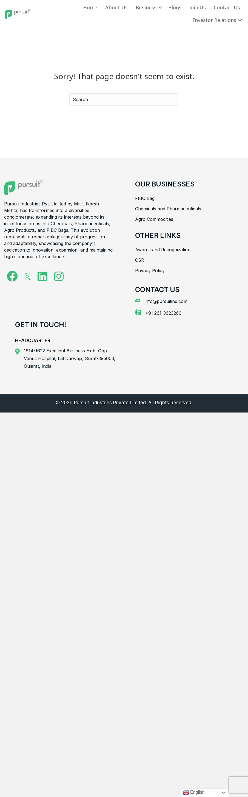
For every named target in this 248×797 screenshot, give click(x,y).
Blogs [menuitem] (174, 7)
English (194, 792)
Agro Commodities (154, 219)
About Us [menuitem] (116, 7)
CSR (139, 260)
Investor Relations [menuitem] (214, 20)
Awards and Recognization (162, 249)
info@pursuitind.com (166, 301)
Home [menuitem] (90, 7)
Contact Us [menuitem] (227, 7)
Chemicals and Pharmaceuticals (168, 208)
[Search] (124, 99)
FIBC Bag (145, 198)
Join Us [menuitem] (197, 7)
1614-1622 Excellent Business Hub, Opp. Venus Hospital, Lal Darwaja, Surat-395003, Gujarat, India (69, 358)
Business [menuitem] (146, 7)
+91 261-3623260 (163, 313)
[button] (160, 7)
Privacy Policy (150, 270)
